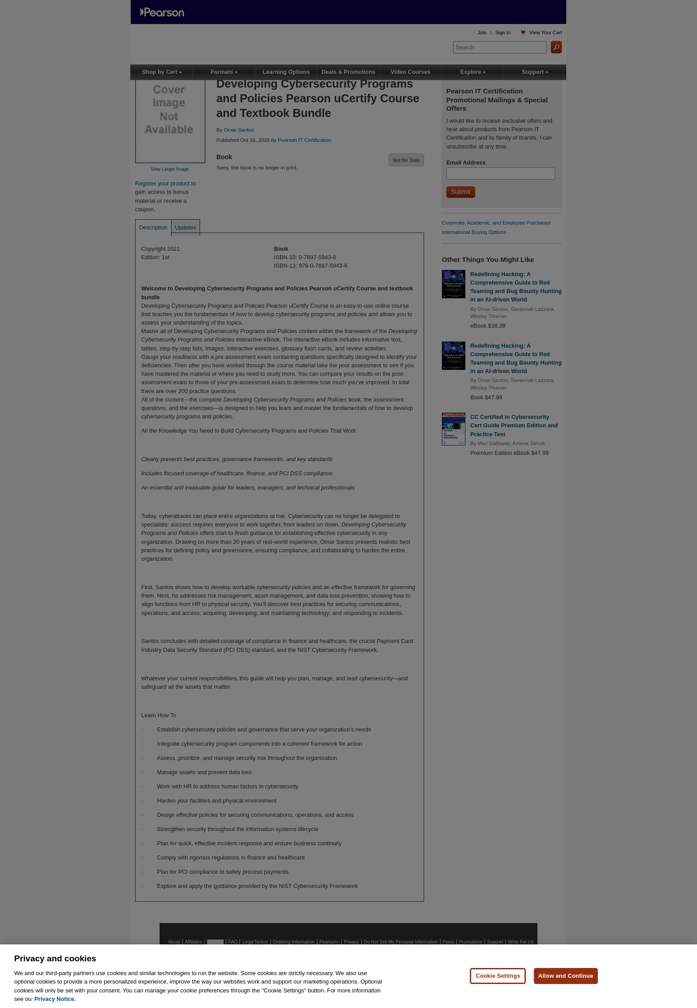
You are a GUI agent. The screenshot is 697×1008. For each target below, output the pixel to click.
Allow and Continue (565, 975)
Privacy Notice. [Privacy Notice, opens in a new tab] (55, 999)
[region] (348, 976)
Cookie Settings (498, 975)
